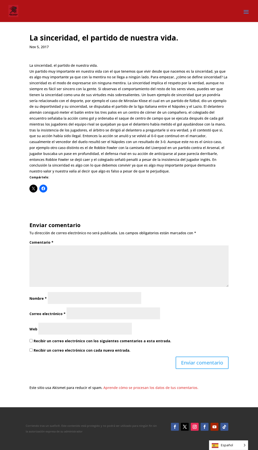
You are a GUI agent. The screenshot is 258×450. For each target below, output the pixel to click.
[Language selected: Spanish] (228, 445)
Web (33, 329)
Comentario (41, 242)
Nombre (38, 298)
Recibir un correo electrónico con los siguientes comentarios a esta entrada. (102, 341)
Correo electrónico (47, 313)
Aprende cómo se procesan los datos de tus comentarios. (150, 387)
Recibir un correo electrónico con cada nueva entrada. (82, 350)
